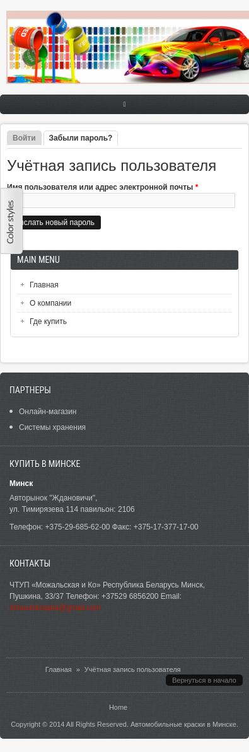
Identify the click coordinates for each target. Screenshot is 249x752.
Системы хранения (52, 427)
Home (118, 707)
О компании (50, 303)
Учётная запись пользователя (132, 669)
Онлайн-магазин (47, 411)
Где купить (48, 321)
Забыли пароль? (84, 138)
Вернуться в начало (204, 680)
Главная (44, 285)
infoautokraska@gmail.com (55, 607)
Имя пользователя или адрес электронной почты (102, 187)
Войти (24, 138)
